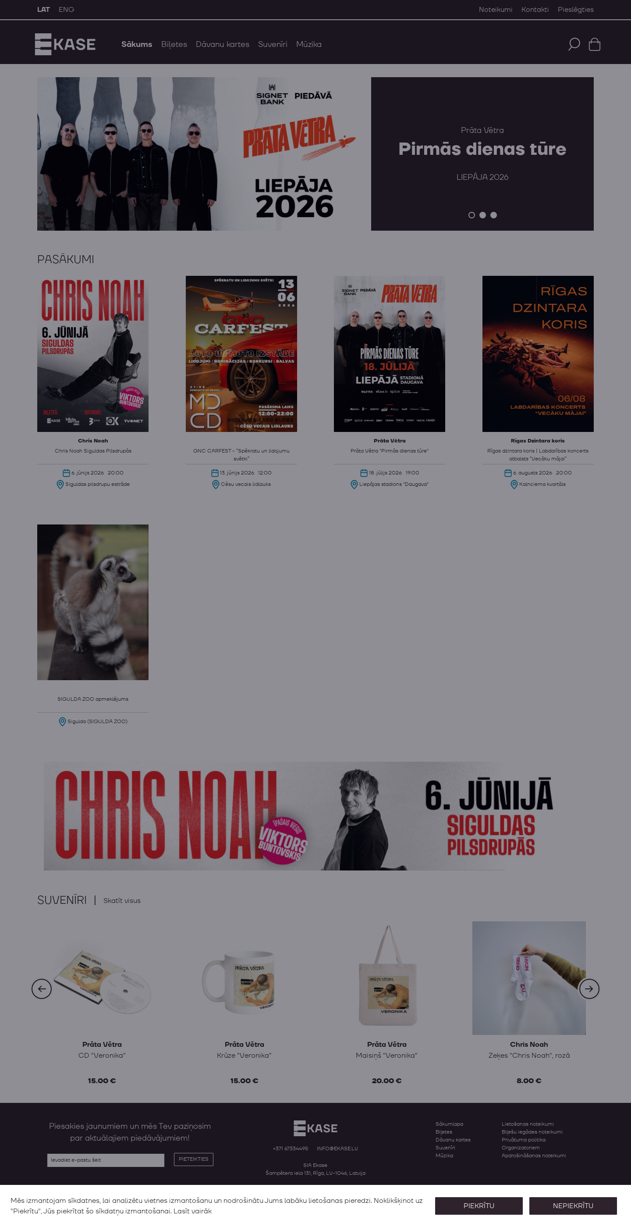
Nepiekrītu (573, 1206)
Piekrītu (478, 1206)
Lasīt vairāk (193, 1211)
